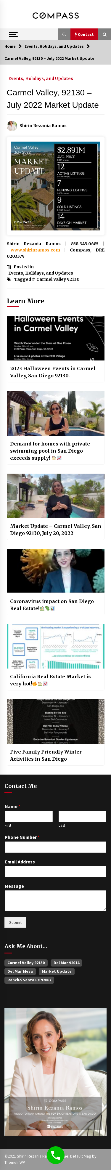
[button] (64, 34)
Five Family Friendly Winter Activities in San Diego (46, 755)
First (8, 825)
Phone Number (22, 837)
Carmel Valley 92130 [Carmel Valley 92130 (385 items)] (26, 962)
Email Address (20, 862)
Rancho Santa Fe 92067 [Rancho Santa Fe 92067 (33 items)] (29, 980)
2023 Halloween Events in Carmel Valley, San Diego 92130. (53, 372)
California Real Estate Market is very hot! (50, 680)
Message (14, 886)
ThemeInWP (14, 1162)
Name (12, 806)
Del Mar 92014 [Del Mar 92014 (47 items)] (66, 962)
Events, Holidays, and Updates (40, 78)
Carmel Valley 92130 (58, 279)
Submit (15, 922)
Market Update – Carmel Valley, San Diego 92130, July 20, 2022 (55, 529)
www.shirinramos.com (35, 250)
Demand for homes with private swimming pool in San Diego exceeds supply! (50, 451)
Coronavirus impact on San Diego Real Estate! (52, 604)
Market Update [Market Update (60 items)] (57, 971)
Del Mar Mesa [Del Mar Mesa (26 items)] (20, 971)
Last (62, 825)
